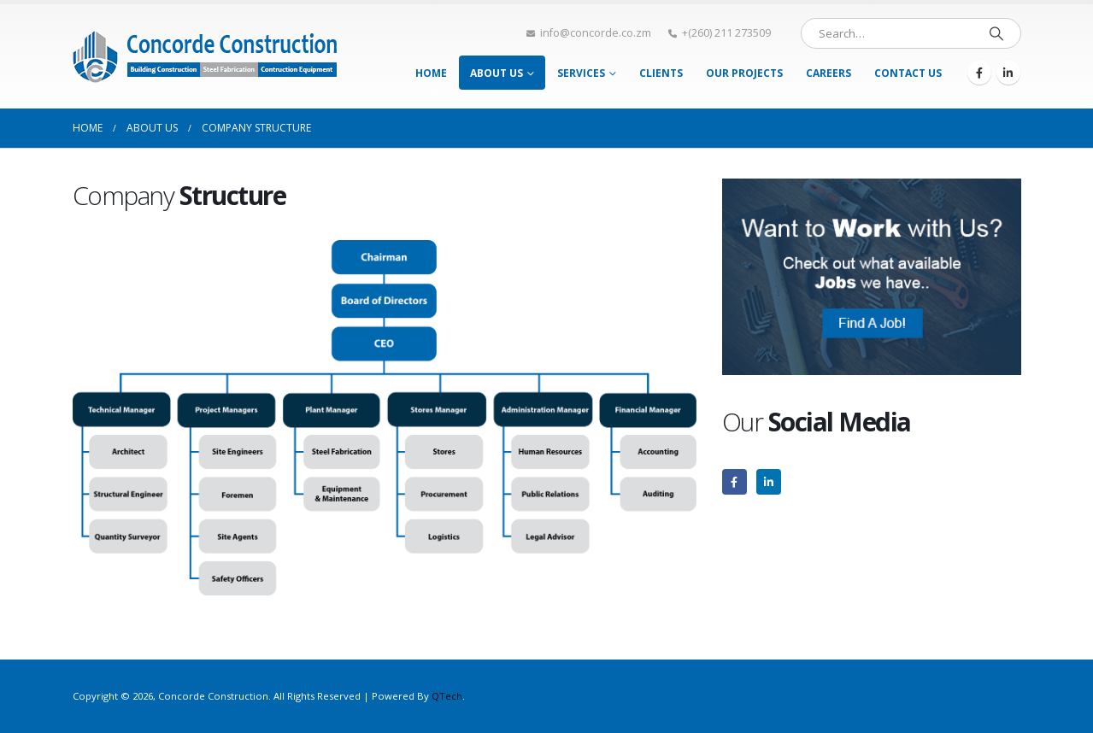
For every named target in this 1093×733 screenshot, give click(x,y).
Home (431, 73)
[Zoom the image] (871, 187)
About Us (496, 73)
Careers (828, 73)
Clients (661, 73)
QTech (447, 695)
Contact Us (908, 73)
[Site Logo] (205, 56)
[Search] (996, 33)
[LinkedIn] (1008, 73)
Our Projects (744, 73)
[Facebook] (979, 73)
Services (581, 73)
